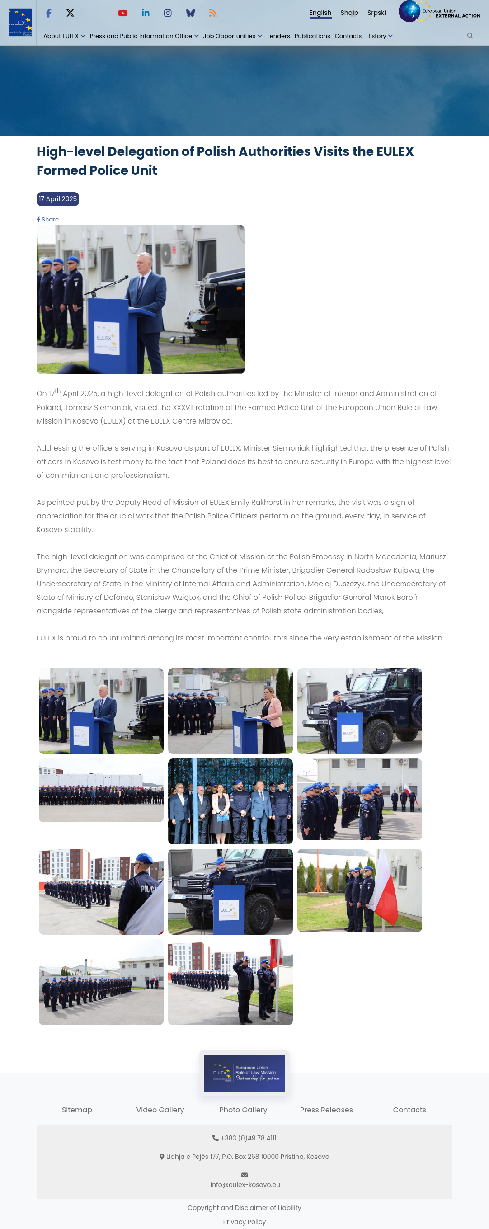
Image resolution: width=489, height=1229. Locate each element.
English (321, 12)
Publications (312, 36)
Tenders (278, 36)
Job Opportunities (229, 36)
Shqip (350, 12)
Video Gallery (160, 1110)
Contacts (348, 36)
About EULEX (61, 36)
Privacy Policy (244, 1221)
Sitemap (77, 1110)
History (376, 36)
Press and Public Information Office (141, 36)
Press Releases (326, 1110)
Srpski (376, 12)
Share (48, 219)
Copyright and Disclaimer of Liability (244, 1207)
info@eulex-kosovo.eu (245, 1184)
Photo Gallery (243, 1110)
